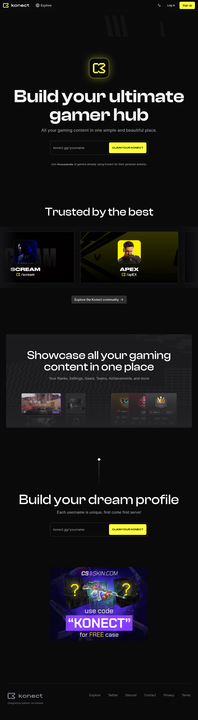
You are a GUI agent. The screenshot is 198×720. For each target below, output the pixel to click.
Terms (186, 695)
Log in (171, 5)
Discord (131, 695)
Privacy (169, 695)
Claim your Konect (127, 147)
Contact (150, 695)
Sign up (187, 5)
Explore (43, 5)
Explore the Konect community (99, 299)
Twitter (113, 695)
